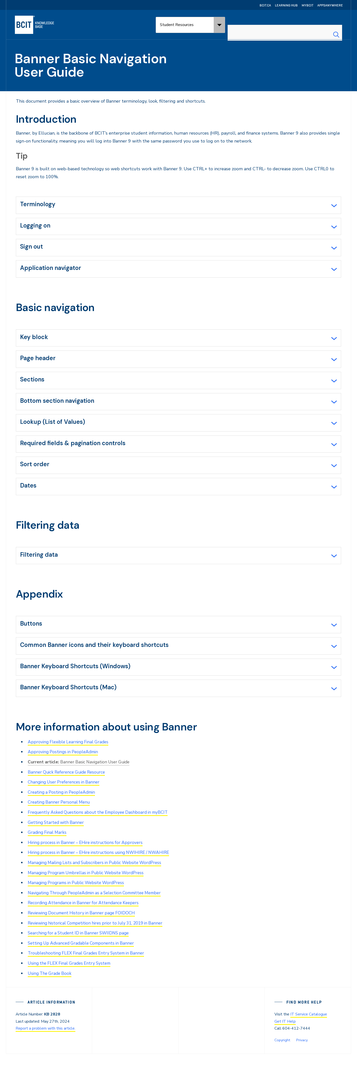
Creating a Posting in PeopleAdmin (64, 810)
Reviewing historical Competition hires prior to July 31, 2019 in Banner (100, 939)
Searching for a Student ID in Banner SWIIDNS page (81, 949)
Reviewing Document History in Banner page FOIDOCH (84, 929)
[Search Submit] (336, 25)
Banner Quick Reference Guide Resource (69, 790)
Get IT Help (285, 1036)
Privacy (301, 1055)
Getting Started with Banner (57, 840)
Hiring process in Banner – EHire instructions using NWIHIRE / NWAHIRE (102, 869)
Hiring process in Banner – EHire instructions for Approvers (88, 860)
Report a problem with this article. (45, 1043)
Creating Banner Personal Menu (60, 820)
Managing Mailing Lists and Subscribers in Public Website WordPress (99, 879)
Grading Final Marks (48, 850)
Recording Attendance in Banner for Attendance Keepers (86, 919)
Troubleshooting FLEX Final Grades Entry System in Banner (89, 969)
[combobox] (285, 25)
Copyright (282, 1055)
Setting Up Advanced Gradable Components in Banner (83, 959)
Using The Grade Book (51, 989)
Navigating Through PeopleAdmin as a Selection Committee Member (99, 909)
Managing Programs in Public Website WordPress (79, 899)
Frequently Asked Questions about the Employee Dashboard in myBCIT (101, 830)
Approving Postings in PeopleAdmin (65, 770)
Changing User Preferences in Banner (66, 800)
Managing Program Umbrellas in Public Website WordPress (89, 889)
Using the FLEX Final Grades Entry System (71, 979)
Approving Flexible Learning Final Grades (70, 760)
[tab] (178, 206)
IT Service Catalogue (308, 1029)
